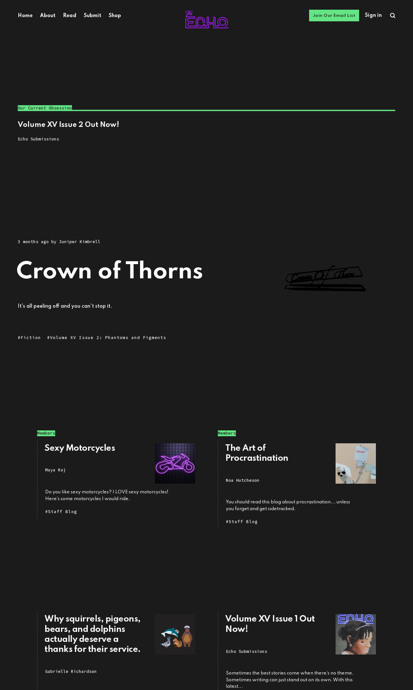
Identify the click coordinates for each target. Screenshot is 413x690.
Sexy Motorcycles (80, 448)
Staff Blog (62, 511)
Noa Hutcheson (242, 480)
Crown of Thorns (109, 272)
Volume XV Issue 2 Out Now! (68, 125)
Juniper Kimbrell (79, 241)
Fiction (31, 338)
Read (69, 15)
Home (25, 15)
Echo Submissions (38, 139)
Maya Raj (55, 470)
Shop (115, 15)
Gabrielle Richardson (71, 671)
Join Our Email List (334, 16)
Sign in (373, 15)
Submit (92, 15)
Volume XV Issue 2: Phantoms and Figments (108, 338)
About (47, 15)
